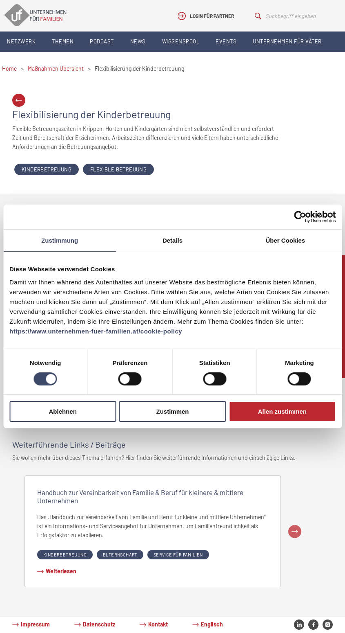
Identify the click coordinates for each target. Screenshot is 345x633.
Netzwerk (21, 41)
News (138, 41)
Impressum (35, 624)
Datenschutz (99, 624)
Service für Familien (178, 554)
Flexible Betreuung (118, 169)
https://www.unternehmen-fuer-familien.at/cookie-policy (95, 331)
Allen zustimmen (282, 411)
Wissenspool (181, 41)
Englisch (212, 624)
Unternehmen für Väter (287, 41)
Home (9, 68)
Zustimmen (172, 411)
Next (294, 531)
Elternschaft (120, 554)
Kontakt (158, 624)
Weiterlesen (61, 571)
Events (226, 41)
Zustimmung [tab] (59, 240)
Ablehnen (63, 411)
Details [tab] (172, 240)
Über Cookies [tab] (285, 240)
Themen (62, 41)
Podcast (102, 41)
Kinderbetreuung (46, 169)
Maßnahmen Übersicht (56, 68)
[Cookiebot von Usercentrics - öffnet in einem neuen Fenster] (300, 217)
